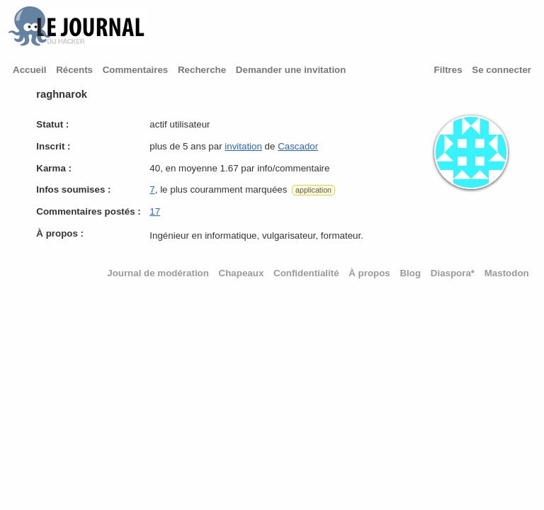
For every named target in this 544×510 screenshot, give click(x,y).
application (313, 190)
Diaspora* (453, 273)
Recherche (202, 69)
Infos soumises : (73, 189)
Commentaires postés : (88, 211)
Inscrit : (53, 146)
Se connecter (501, 69)
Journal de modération (158, 273)
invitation (243, 146)
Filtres (448, 69)
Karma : (54, 168)
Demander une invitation (291, 69)
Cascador (298, 146)
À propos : (60, 233)
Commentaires (136, 69)
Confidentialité (306, 273)
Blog (410, 273)
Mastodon (506, 273)
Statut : (52, 124)
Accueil (29, 69)
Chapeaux (241, 273)
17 (154, 211)
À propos (369, 273)
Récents (74, 69)
